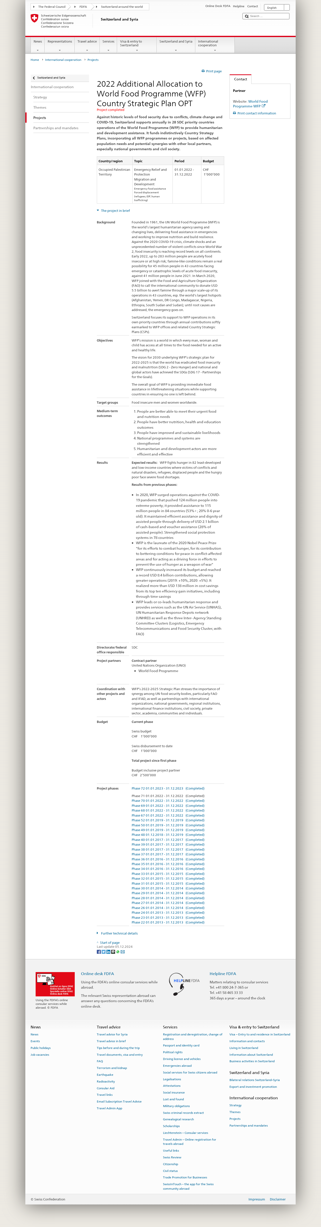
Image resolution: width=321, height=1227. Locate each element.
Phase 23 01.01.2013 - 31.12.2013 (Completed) (168, 917)
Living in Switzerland (243, 1048)
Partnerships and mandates (248, 1125)
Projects (234, 1119)
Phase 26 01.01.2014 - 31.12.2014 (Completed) (168, 908)
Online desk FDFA (97, 973)
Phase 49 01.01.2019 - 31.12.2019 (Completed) (168, 830)
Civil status (170, 1170)
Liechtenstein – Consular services (185, 1133)
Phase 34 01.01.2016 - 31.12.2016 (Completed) (168, 869)
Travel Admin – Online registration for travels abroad (189, 1142)
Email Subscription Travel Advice (119, 1101)
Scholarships (171, 1126)
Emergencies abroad (177, 1065)
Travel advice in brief (111, 1041)
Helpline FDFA (223, 973)
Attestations (172, 1086)
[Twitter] (104, 951)
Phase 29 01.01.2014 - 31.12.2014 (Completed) (168, 893)
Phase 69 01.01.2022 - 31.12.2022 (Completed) (168, 806)
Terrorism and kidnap (112, 1068)
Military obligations (176, 1106)
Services (108, 46)
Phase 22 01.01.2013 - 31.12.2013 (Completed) (168, 922)
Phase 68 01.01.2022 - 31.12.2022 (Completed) (168, 810)
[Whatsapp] (118, 951)
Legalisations (172, 1079)
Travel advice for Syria (112, 1034)
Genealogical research (178, 1119)
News (38, 46)
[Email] (123, 951)
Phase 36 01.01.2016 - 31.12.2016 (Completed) (168, 859)
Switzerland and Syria (176, 46)
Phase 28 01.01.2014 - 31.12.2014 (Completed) (168, 898)
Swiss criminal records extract (183, 1112)
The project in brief (115, 211)
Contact (238, 79)
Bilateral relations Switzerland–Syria (254, 1080)
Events (35, 1041)
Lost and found (173, 1099)
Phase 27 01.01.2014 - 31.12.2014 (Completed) (168, 903)
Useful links (171, 1150)
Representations (59, 46)
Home (35, 60)
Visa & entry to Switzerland (136, 46)
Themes (234, 1112)
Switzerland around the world (122, 7)
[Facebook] (99, 951)
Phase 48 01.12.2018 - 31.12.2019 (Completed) (168, 835)
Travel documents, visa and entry (120, 1054)
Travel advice (87, 46)
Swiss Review (172, 1157)
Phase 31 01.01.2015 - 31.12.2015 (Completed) (168, 883)
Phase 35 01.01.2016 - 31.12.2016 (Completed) (168, 864)
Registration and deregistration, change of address (192, 1036)
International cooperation (215, 46)
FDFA (83, 7)
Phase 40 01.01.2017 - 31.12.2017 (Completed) (168, 840)
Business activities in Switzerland (252, 1061)
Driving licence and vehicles (182, 1059)
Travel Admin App (109, 1108)
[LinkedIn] (108, 951)
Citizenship (170, 1164)
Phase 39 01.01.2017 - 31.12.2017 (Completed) (168, 844)
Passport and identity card (181, 1045)
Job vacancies (40, 1054)
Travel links (105, 1095)
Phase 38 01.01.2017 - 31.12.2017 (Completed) (168, 849)
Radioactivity (106, 1081)
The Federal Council (51, 7)
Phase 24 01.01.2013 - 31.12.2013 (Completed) (168, 912)
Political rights (173, 1052)
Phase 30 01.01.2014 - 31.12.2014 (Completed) (168, 888)
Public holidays (41, 1048)
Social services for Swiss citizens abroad (190, 1072)
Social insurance (174, 1092)
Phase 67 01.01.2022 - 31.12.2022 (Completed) (168, 815)
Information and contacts (247, 1041)
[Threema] (113, 951)
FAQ (100, 1061)
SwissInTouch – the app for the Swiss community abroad (188, 1186)
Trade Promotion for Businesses (185, 1177)
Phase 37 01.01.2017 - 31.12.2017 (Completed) (168, 854)
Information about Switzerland (251, 1054)
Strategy (235, 1105)
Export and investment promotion (253, 1087)
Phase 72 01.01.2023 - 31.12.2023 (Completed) (168, 788)
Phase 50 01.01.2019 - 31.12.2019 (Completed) (168, 825)
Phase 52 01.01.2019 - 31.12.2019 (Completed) (168, 820)
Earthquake (105, 1075)
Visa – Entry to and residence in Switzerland (259, 1034)
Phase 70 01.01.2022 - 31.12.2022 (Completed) (168, 801)
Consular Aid (105, 1088)
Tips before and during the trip (118, 1048)
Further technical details (119, 933)
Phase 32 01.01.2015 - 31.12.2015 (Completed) (168, 878)
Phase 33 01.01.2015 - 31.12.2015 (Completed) (168, 874)
